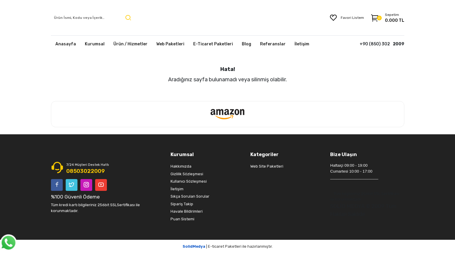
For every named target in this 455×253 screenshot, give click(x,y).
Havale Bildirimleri (187, 211)
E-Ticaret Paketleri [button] (213, 44)
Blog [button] (246, 44)
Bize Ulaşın (343, 154)
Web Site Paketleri (266, 166)
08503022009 (85, 171)
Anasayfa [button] (65, 44)
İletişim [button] (301, 44)
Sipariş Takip (182, 204)
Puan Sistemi (182, 219)
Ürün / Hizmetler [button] (130, 44)
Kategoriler (264, 154)
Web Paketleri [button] (170, 44)
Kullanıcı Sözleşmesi (189, 181)
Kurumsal (182, 154)
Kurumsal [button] (95, 44)
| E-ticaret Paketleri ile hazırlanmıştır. (228, 246)
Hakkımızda (181, 166)
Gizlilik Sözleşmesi (187, 174)
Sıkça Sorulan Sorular (190, 196)
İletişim (177, 189)
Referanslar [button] (273, 44)
